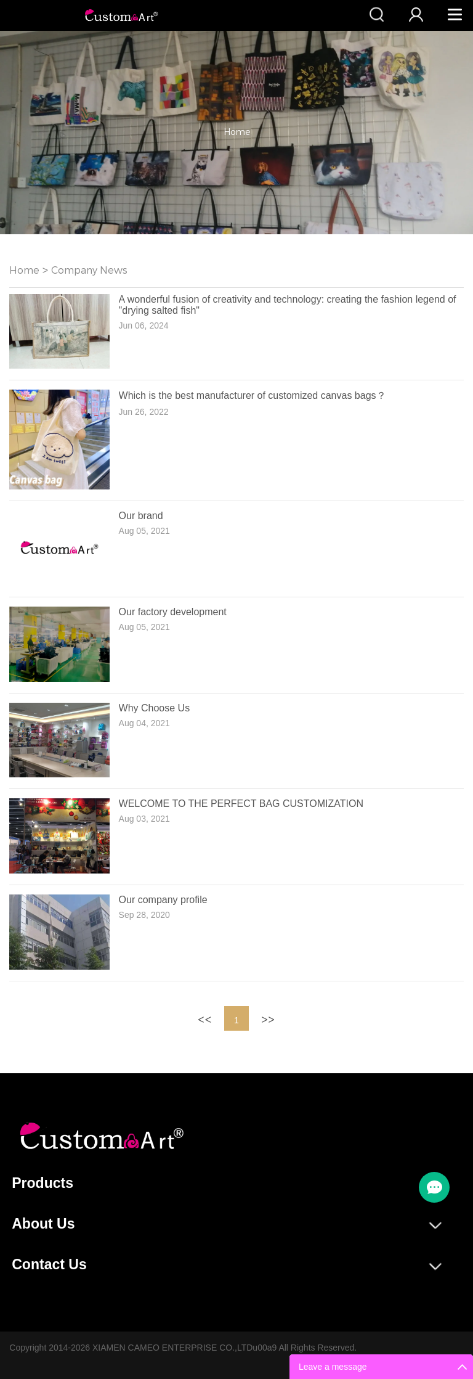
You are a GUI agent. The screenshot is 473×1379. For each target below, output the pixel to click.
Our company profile (163, 899)
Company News (89, 270)
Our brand (141, 515)
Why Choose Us (154, 708)
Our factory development (173, 612)
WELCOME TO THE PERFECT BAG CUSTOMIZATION (241, 803)
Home (237, 132)
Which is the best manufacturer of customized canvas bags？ (252, 395)
